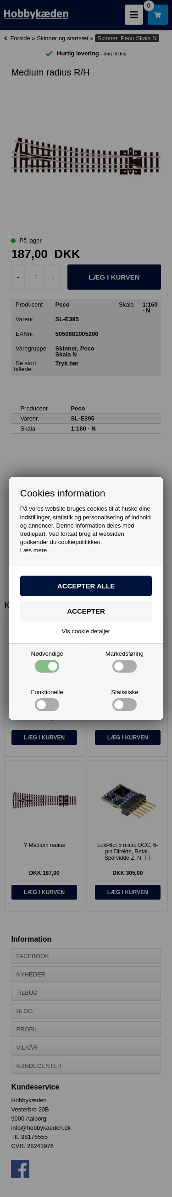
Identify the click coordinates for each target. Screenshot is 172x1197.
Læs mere (33, 550)
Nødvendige (47, 662)
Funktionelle (47, 700)
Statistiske (124, 700)
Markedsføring (124, 662)
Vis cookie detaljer (86, 631)
